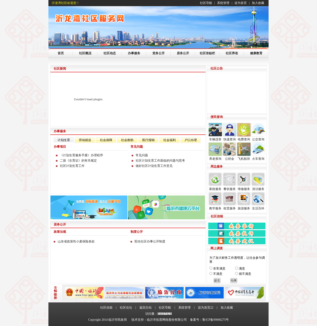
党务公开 (158, 53)
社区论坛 (126, 307)
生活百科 (258, 201)
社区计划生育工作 (72, 166)
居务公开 (183, 53)
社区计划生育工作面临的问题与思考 (160, 160)
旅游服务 (244, 201)
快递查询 (229, 132)
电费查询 (244, 132)
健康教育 (256, 53)
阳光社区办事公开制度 (150, 241)
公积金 (229, 151)
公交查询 (258, 132)
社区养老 (232, 53)
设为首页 (240, 3)
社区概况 (85, 53)
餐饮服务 (229, 181)
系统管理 (223, 3)
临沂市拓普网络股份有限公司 (167, 319)
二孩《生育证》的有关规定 (78, 160)
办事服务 (134, 53)
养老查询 (215, 151)
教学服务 (215, 201)
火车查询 (258, 151)
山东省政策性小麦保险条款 (76, 241)
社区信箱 (106, 307)
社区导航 (206, 3)
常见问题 (142, 155)
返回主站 (145, 307)
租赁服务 (229, 201)
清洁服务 (258, 181)
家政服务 (215, 181)
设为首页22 (205, 307)
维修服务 (244, 181)
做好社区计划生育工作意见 (154, 166)
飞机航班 (244, 151)
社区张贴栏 (207, 53)
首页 (61, 53)
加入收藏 (258, 3)
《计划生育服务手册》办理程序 (81, 155)
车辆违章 (215, 132)
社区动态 (109, 53)
